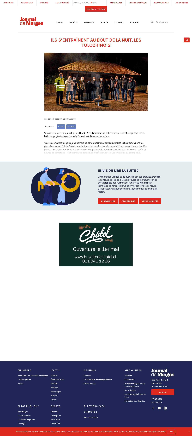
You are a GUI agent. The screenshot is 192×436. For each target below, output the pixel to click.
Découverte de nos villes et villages (33, 376)
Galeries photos (24, 380)
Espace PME (130, 380)
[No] (189, 432)
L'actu (59, 22)
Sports (104, 22)
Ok (171, 432)
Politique (54, 388)
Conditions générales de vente (135, 395)
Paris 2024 (55, 420)
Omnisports (56, 416)
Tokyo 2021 (55, 424)
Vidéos (20, 384)
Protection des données (135, 401)
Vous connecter (150, 201)
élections (61, 126)
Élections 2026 (57, 380)
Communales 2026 (96, 9)
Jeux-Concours (24, 416)
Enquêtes (73, 22)
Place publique (28, 406)
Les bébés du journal (26, 420)
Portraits (89, 22)
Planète (54, 384)
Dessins (87, 376)
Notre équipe (130, 390)
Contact (163, 392)
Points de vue (90, 384)
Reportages (56, 392)
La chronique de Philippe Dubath (98, 380)
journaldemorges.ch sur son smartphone (135, 385)
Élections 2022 (94, 406)
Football (54, 412)
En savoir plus (108, 201)
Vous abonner (128, 201)
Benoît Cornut (55, 119)
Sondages (22, 424)
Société (54, 395)
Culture (54, 376)
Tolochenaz (71, 126)
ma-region (91, 417)
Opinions (134, 22)
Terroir (53, 399)
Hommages (23, 412)
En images (119, 22)
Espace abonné (62, 3)
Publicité (128, 376)
